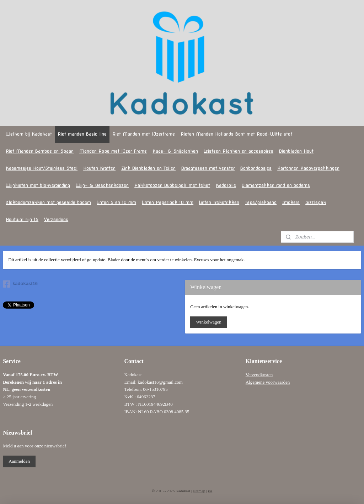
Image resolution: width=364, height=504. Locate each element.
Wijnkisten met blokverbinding (38, 185)
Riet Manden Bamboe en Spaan (40, 151)
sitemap (199, 491)
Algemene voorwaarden (268, 382)
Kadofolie (226, 185)
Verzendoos (56, 219)
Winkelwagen (208, 322)
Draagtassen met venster (208, 168)
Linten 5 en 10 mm (116, 202)
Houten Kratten (99, 168)
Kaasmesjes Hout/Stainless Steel (41, 168)
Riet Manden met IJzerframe (143, 134)
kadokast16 (20, 284)
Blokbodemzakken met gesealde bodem (48, 202)
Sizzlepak (315, 202)
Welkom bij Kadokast (29, 134)
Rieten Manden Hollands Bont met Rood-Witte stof (237, 134)
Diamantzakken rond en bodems (276, 185)
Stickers (291, 202)
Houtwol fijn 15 (22, 219)
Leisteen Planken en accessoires (238, 151)
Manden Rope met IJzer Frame (113, 151)
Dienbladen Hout (296, 151)
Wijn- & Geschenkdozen (102, 185)
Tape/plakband (261, 202)
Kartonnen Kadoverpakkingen (308, 168)
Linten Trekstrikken (219, 202)
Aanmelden (19, 461)
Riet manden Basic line (82, 134)
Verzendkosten (259, 374)
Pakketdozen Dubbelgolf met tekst (172, 185)
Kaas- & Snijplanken (175, 151)
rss (210, 491)
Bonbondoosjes (256, 168)
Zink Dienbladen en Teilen (148, 168)
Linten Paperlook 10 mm (167, 202)
